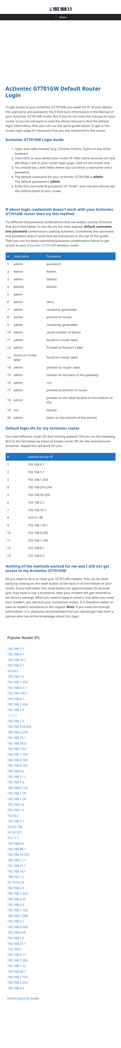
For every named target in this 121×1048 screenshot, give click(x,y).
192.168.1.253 (17, 929)
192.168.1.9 (15, 974)
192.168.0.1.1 (17, 723)
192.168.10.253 (18, 890)
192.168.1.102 (17, 946)
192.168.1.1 (15, 684)
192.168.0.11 (16, 990)
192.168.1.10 (16, 829)
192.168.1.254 (17, 718)
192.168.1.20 (16, 835)
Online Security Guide (23, 1034)
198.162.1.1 (15, 913)
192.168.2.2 (15, 924)
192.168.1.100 (17, 790)
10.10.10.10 (15, 918)
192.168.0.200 (17, 963)
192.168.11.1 (16, 812)
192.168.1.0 (15, 712)
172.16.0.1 (14, 985)
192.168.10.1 (16, 696)
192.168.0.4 (15, 1024)
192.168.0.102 (17, 824)
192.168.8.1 (15, 735)
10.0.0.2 (13, 851)
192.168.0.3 (15, 940)
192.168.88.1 (16, 885)
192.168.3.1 (15, 857)
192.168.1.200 (17, 951)
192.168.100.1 (17, 729)
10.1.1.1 (13, 874)
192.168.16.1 (16, 907)
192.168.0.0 (15, 879)
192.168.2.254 (17, 1018)
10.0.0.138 (14, 863)
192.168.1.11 (16, 896)
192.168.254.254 (19, 762)
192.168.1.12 (16, 1001)
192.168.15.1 (16, 773)
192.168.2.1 (15, 701)
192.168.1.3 (15, 818)
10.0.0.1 (13, 707)
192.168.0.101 (17, 801)
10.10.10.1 (14, 868)
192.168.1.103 (17, 1013)
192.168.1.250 (17, 996)
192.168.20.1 (16, 1007)
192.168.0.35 (16, 935)
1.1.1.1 (12, 751)
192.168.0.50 (16, 968)
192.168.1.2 (15, 757)
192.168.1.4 (15, 840)
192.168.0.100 (17, 796)
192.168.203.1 (17, 779)
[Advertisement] (60, 50)
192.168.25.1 (16, 979)
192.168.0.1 (15, 690)
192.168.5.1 (15, 957)
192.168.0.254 (17, 768)
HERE (26, 158)
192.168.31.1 (16, 901)
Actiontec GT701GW (41, 281)
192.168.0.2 (15, 807)
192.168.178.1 (17, 785)
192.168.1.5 (15, 846)
